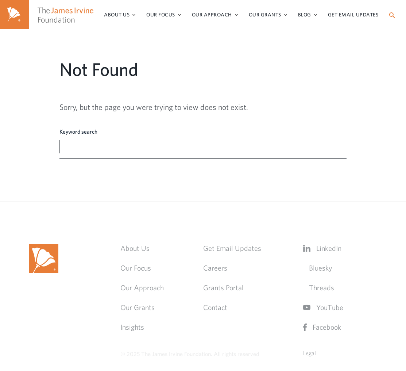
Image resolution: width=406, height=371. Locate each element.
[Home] (14, 14)
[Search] (392, 15)
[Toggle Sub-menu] (133, 15)
